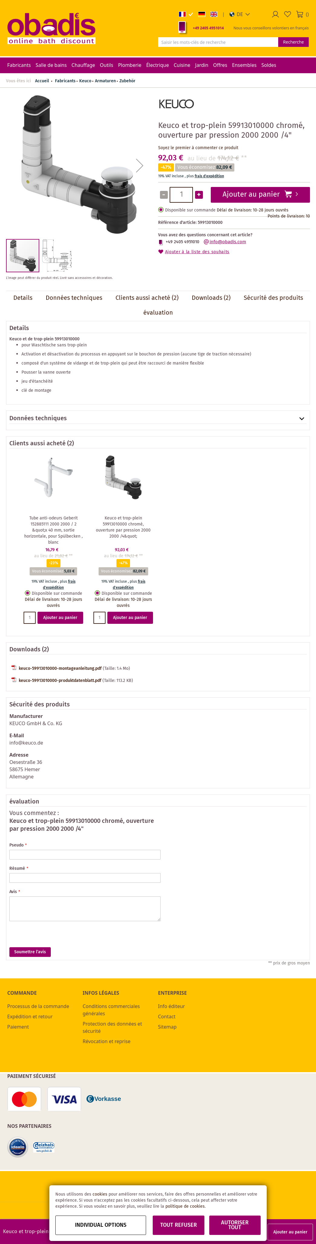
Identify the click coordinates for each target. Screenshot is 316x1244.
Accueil (42, 81)
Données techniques (38, 418)
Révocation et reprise (106, 1041)
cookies (100, 1194)
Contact (167, 1016)
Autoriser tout (235, 1225)
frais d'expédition (209, 176)
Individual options (100, 1225)
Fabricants (65, 81)
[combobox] (218, 42)
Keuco (85, 81)
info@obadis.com (228, 242)
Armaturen (105, 81)
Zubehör (127, 81)
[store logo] (51, 28)
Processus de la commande (38, 1006)
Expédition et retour (30, 1016)
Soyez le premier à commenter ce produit (198, 148)
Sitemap (167, 1026)
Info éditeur (171, 1006)
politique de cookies (185, 1206)
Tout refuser (178, 1225)
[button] (240, 14)
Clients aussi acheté (37, 443)
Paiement (18, 1026)
